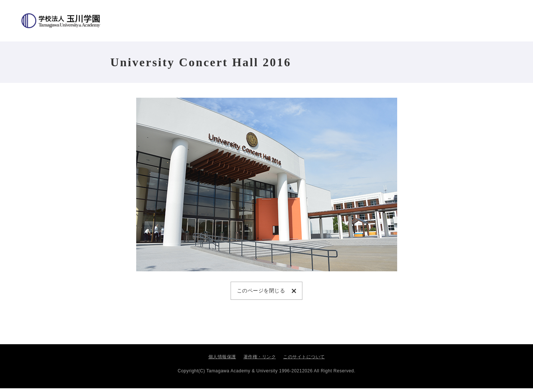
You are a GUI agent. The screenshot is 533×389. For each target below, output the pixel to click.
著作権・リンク (260, 357)
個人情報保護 (222, 357)
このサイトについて (304, 357)
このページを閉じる (262, 291)
